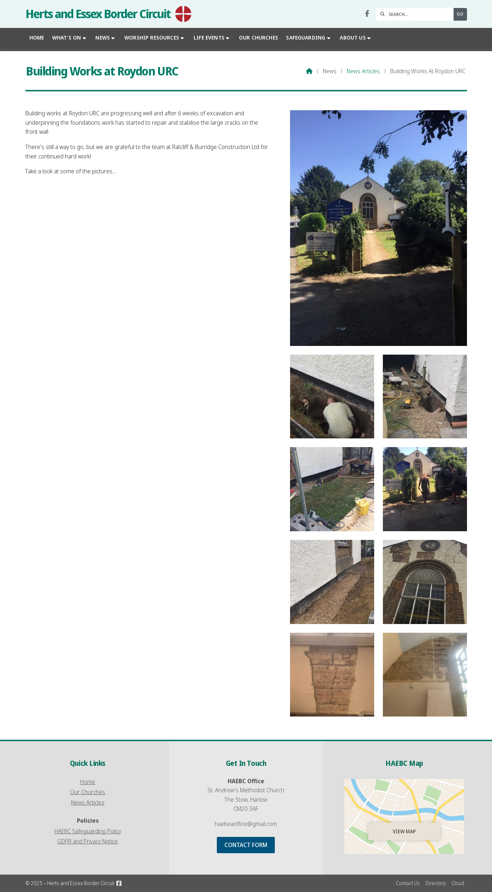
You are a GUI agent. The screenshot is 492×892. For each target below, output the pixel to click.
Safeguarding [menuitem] (305, 37)
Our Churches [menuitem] (258, 37)
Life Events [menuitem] (209, 37)
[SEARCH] (417, 14)
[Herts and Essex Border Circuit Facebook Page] (367, 14)
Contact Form (245, 845)
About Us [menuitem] (352, 37)
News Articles (363, 71)
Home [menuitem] (36, 37)
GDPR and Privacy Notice (87, 841)
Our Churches (87, 792)
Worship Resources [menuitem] (151, 37)
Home (87, 782)
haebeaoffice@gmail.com (246, 824)
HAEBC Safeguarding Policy (87, 831)
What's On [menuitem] (66, 37)
